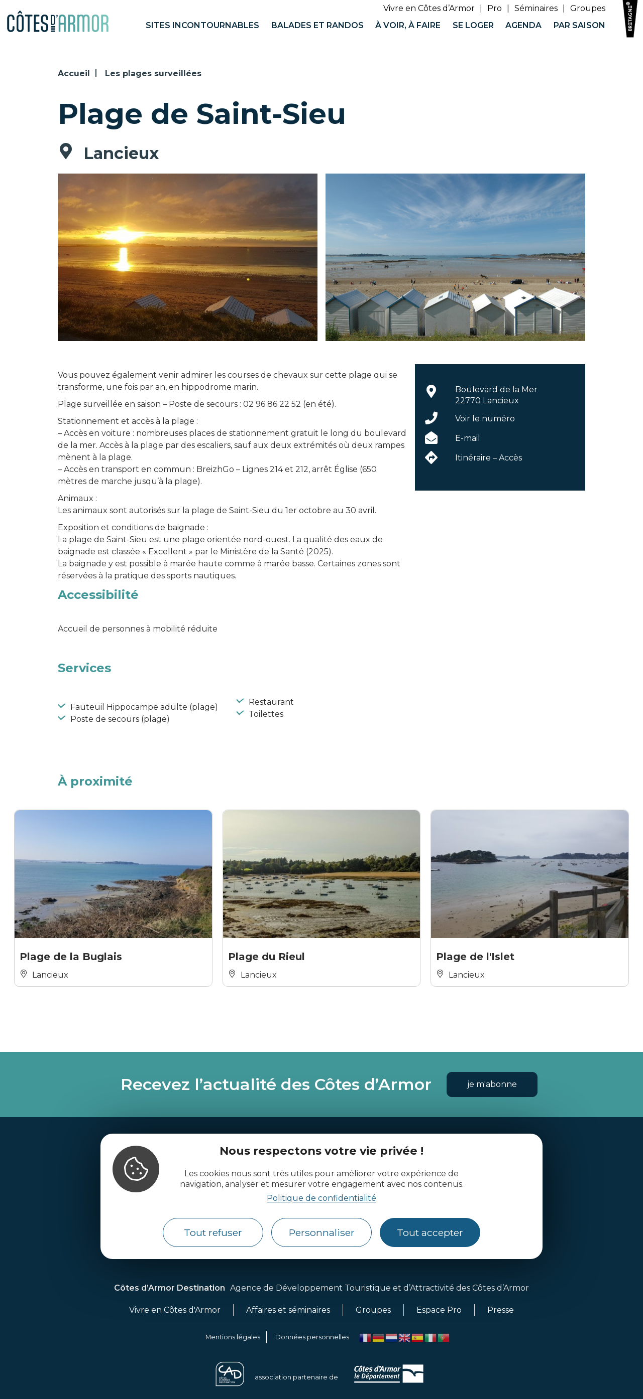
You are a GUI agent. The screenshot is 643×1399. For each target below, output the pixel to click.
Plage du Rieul (266, 957)
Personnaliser (322, 1232)
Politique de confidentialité (321, 1198)
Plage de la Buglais (71, 957)
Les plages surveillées (153, 73)
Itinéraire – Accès (488, 457)
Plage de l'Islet (475, 957)
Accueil (74, 73)
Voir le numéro (485, 418)
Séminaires (536, 8)
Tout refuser (213, 1232)
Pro (494, 8)
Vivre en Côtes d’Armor (429, 8)
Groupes (587, 8)
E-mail (467, 438)
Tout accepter (430, 1232)
